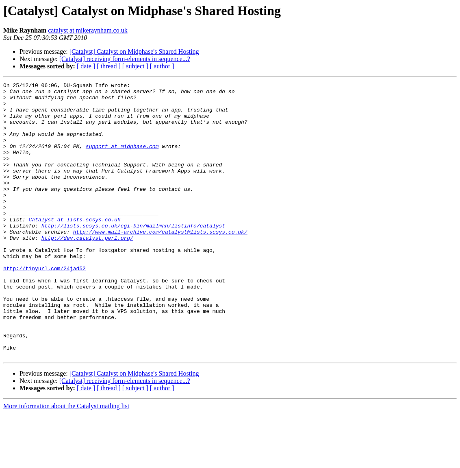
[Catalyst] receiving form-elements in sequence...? (124, 58)
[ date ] (86, 66)
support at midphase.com (122, 159)
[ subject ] (135, 66)
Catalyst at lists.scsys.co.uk (74, 247)
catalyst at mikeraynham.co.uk (87, 30)
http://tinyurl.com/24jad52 (44, 306)
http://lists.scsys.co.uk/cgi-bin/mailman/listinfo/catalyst (133, 254)
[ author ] (162, 66)
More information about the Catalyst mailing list (66, 460)
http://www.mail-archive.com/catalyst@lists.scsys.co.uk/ (160, 262)
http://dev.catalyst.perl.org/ (87, 269)
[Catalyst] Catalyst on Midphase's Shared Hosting (134, 51)
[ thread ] (109, 66)
